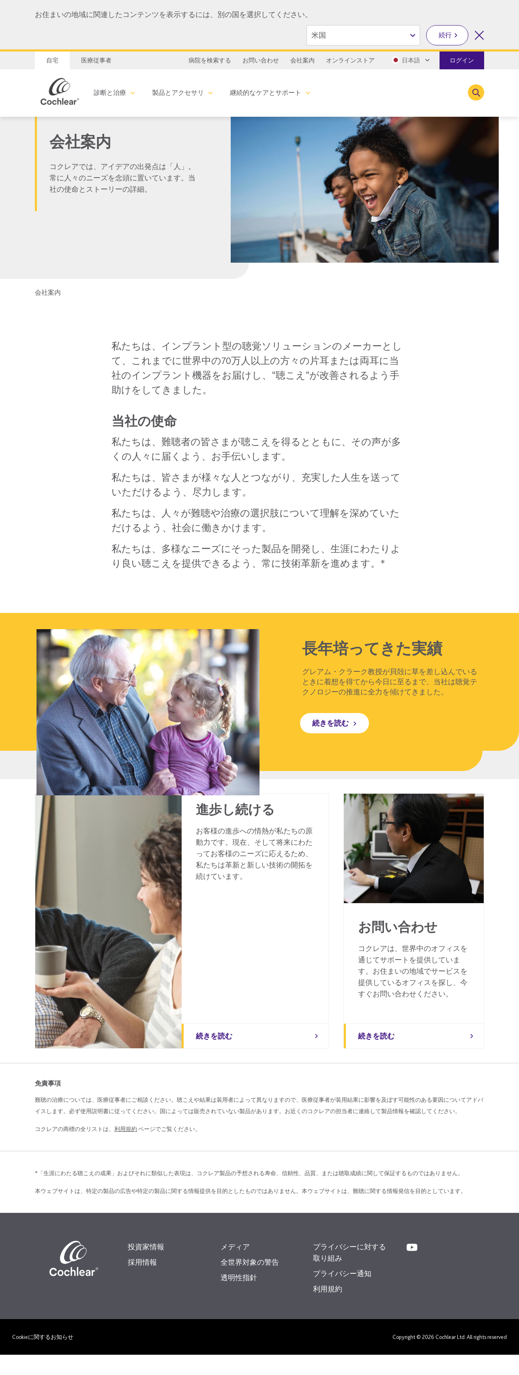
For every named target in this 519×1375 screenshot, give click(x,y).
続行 (445, 35)
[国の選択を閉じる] (479, 35)
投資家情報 (146, 1267)
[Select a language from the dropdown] (410, 60)
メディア (235, 1267)
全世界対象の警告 (250, 1282)
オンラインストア (350, 60)
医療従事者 (96, 60)
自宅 (52, 60)
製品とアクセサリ (178, 92)
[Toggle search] (476, 92)
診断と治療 (110, 92)
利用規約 (125, 1149)
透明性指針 (239, 1298)
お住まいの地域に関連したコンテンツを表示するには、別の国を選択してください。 (173, 14)
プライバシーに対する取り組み (349, 1273)
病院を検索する (210, 60)
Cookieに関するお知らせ (42, 1357)
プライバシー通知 (342, 1293)
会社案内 (302, 60)
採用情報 (142, 1282)
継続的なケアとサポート (265, 92)
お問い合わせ (260, 60)
